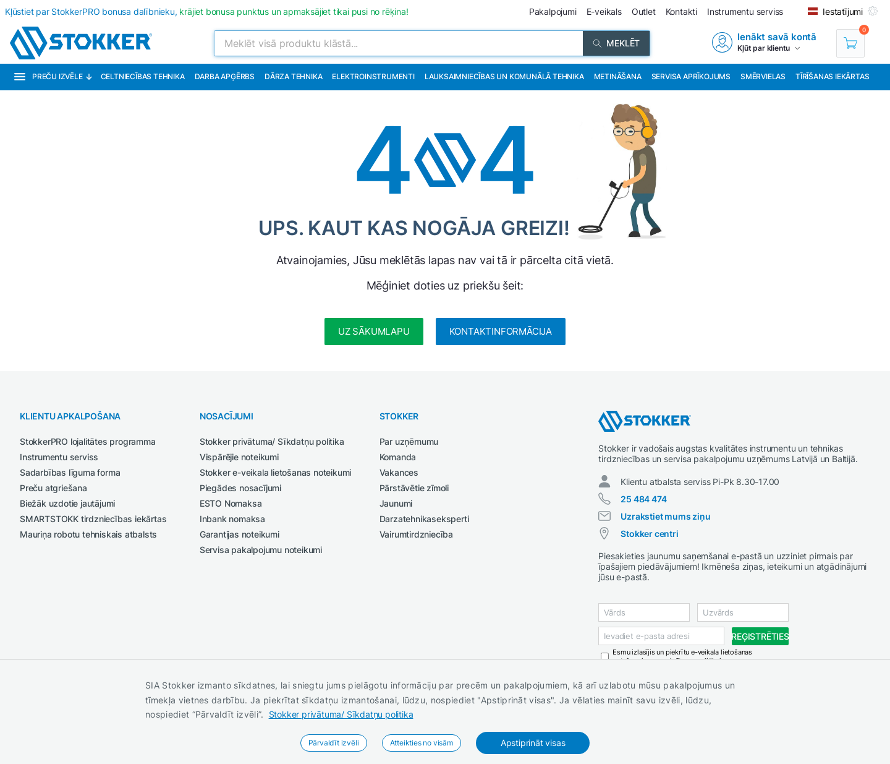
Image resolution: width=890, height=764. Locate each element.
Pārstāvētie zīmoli (414, 488)
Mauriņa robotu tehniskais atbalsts (88, 534)
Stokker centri (649, 533)
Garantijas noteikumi (239, 534)
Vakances (398, 472)
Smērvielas (763, 76)
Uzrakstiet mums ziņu (665, 516)
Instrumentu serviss (59, 457)
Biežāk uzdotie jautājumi (67, 503)
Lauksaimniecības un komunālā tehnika (504, 76)
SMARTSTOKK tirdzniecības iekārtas (93, 518)
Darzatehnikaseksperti (424, 518)
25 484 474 (643, 499)
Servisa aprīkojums (691, 76)
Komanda (398, 457)
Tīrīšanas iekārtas (832, 76)
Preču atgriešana (53, 488)
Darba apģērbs (225, 76)
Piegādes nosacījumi (240, 488)
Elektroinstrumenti (373, 76)
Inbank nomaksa (232, 518)
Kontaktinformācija (500, 331)
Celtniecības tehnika (143, 76)
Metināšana (618, 76)
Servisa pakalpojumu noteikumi (261, 549)
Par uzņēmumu (409, 441)
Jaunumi (396, 503)
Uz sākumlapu (374, 331)
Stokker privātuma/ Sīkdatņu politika (341, 714)
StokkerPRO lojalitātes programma (88, 441)
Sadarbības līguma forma (70, 472)
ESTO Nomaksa (231, 503)
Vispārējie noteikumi (239, 457)
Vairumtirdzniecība (416, 534)
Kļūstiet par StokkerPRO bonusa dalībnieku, (207, 11)
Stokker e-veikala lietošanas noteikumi (275, 472)
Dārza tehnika (293, 76)
